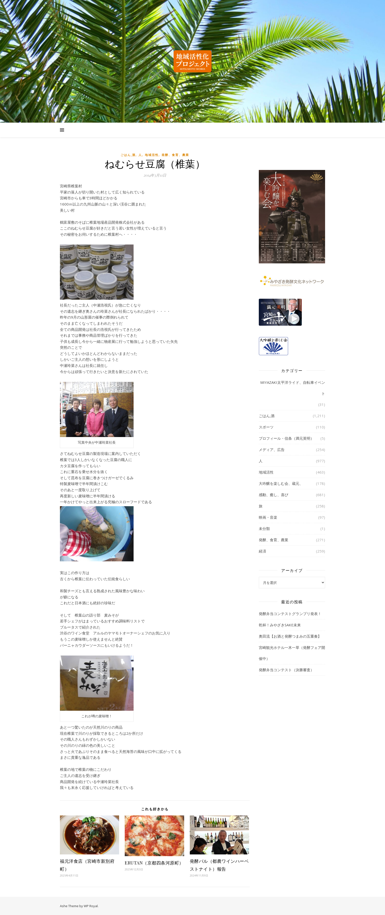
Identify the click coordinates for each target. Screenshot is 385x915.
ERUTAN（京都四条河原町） (154, 863)
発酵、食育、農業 (175, 155)
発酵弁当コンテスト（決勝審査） (286, 669)
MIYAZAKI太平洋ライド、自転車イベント (292, 388)
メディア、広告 (272, 449)
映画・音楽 (268, 517)
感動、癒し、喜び (273, 494)
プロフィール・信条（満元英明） (286, 438)
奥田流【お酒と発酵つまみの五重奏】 (290, 636)
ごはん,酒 (128, 155)
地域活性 (152, 155)
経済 (262, 551)
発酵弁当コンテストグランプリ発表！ (290, 613)
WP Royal (91, 906)
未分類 (264, 528)
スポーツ (266, 427)
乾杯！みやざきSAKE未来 (280, 624)
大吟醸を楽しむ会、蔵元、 (281, 483)
